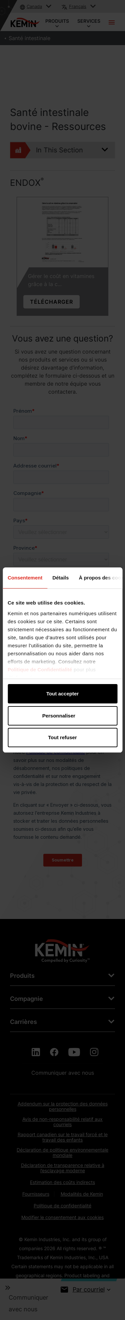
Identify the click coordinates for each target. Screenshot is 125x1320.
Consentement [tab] (25, 577)
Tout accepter (62, 693)
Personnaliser (62, 715)
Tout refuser (62, 737)
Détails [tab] (60, 577)
